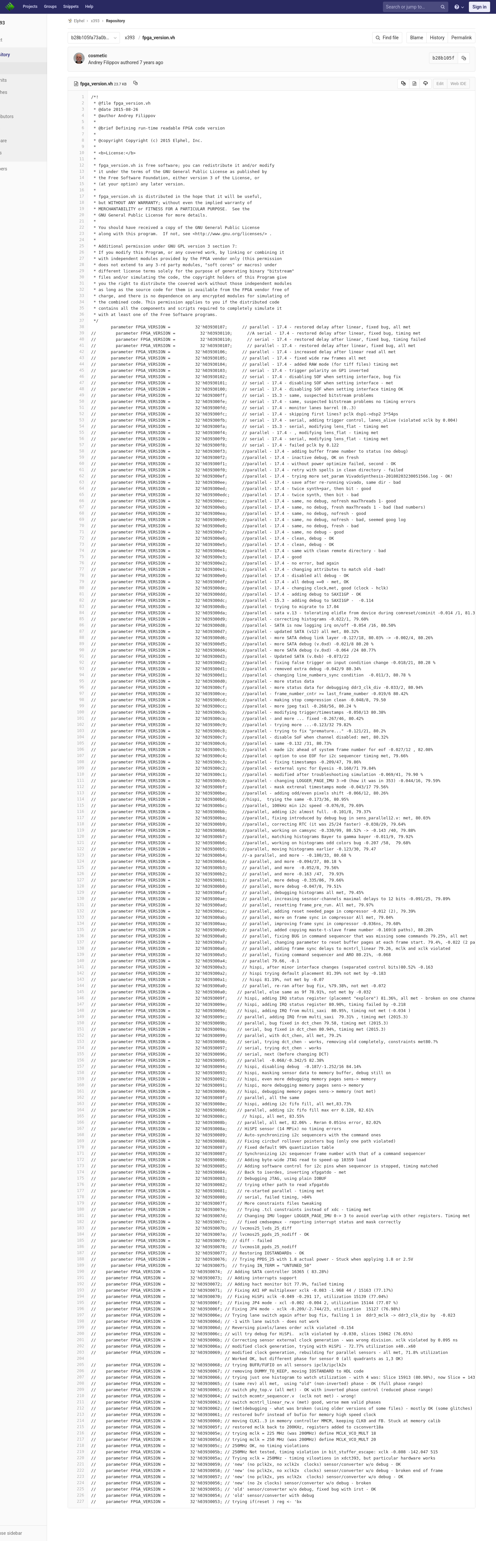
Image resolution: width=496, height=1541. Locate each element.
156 (90, 1060)
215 (90, 1426)
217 (90, 1439)
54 (90, 426)
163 (90, 1103)
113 (90, 792)
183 (90, 1227)
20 (90, 214)
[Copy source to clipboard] (416, 84)
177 (90, 1190)
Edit (452, 83)
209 (90, 1389)
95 (90, 680)
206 (90, 1370)
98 (90, 699)
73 (90, 544)
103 (90, 730)
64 (90, 488)
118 (90, 823)
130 (90, 898)
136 (90, 935)
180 (90, 1209)
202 (90, 1345)
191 (90, 1277)
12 (90, 165)
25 (90, 245)
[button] (36, 1533)
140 (90, 960)
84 (90, 612)
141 (90, 966)
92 (90, 662)
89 (90, 643)
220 (90, 1457)
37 (90, 320)
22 (90, 227)
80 (90, 587)
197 (90, 1314)
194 (90, 1296)
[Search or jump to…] (416, 7)
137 (90, 941)
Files (18, 68)
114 (90, 799)
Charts (19, 152)
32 (90, 289)
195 (90, 1302)
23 (90, 233)
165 (90, 1115)
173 (90, 1165)
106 (90, 749)
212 (90, 1408)
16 (90, 189)
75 (90, 556)
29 (90, 270)
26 (90, 252)
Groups (50, 6)
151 (90, 1028)
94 (90, 674)
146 (90, 997)
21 (90, 221)
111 (90, 780)
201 (90, 1339)
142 (90, 973)
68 (90, 513)
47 (90, 382)
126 (90, 873)
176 (90, 1184)
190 (90, 1271)
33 (90, 295)
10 (90, 152)
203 (90, 1352)
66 (90, 500)
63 (90, 482)
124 (90, 861)
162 (90, 1097)
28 (90, 264)
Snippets (70, 6)
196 (90, 1308)
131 (90, 904)
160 (90, 1084)
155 (90, 1053)
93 (90, 668)
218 (90, 1445)
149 (90, 1016)
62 (90, 475)
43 (90, 357)
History (449, 37)
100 (90, 711)
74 (90, 550)
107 (90, 755)
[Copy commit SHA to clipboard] (476, 58)
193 (90, 1289)
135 (90, 929)
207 (90, 1377)
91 (90, 656)
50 (90, 401)
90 (90, 649)
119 (90, 830)
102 (90, 724)
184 (90, 1234)
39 (90, 332)
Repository (128, 21)
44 (90, 363)
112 (90, 786)
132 (90, 910)
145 (90, 991)
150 (90, 1022)
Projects (30, 6)
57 (90, 444)
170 (90, 1147)
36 (90, 314)
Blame (429, 37)
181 (90, 1215)
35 (90, 308)
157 (90, 1066)
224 (90, 1482)
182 (90, 1221)
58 (90, 450)
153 (90, 1041)
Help (89, 6)
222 (90, 1470)
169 (90, 1140)
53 (90, 419)
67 (90, 506)
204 (90, 1358)
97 (90, 693)
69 (90, 519)
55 (90, 432)
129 (90, 892)
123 (90, 854)
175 (90, 1178)
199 (90, 1327)
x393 (142, 37)
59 (90, 457)
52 (90, 413)
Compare (22, 140)
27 (90, 258)
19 (90, 208)
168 (90, 1134)
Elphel (88, 20)
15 (90, 183)
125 (90, 867)
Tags (18, 104)
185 (90, 1240)
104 (90, 736)
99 (90, 705)
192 (90, 1283)
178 (90, 1196)
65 (90, 494)
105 (90, 743)
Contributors (26, 116)
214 (90, 1420)
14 (90, 177)
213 (90, 1414)
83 (90, 606)
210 (90, 1395)
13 (90, 171)
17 (90, 196)
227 (90, 1501)
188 (90, 1258)
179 (90, 1202)
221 (90, 1464)
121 (90, 842)
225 (90, 1488)
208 (90, 1383)
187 (90, 1252)
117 (90, 817)
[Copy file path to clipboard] (148, 83)
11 (90, 158)
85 (90, 618)
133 (90, 917)
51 (90, 407)
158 (90, 1072)
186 (90, 1246)
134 (90, 923)
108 (90, 761)
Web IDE (471, 83)
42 (90, 351)
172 (90, 1159)
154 (90, 1047)
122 (90, 848)
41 (90, 345)
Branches (22, 92)
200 (90, 1333)
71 (90, 531)
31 (90, 283)
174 (90, 1171)
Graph (19, 128)
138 (90, 948)
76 (90, 562)
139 (90, 954)
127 (90, 879)
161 (90, 1091)
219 (90, 1451)
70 (90, 525)
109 (90, 767)
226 (90, 1495)
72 (90, 537)
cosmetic (110, 55)
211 (90, 1401)
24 (90, 239)
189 (90, 1265)
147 (90, 1004)
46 (90, 376)
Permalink (474, 37)
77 (90, 569)
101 (90, 718)
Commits (22, 80)
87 (90, 631)
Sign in (479, 6)
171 (90, 1153)
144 (90, 985)
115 (90, 805)
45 (90, 370)
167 (90, 1128)
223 (90, 1476)
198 (90, 1321)
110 (90, 774)
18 (90, 202)
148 (90, 1010)
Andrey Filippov (116, 62)
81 (90, 593)
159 (90, 1078)
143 (90, 979)
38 (90, 326)
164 (90, 1109)
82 (90, 600)
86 (90, 624)
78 (90, 575)
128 (90, 886)
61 (90, 469)
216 (90, 1432)
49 (90, 395)
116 (90, 811)
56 (90, 438)
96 (90, 687)
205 (90, 1364)
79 (90, 581)
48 (90, 388)
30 (90, 276)
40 (90, 339)
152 (90, 1035)
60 (90, 463)
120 (90, 836)
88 (90, 637)
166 (90, 1122)
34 (90, 301)
